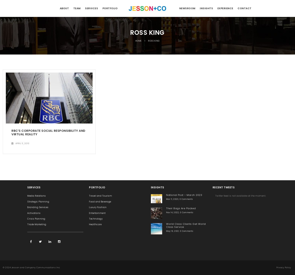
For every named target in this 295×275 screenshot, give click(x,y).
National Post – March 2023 (184, 195)
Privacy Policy (283, 267)
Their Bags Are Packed (181, 208)
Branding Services (38, 207)
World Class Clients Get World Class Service (186, 225)
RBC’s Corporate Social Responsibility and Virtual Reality (48, 132)
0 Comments (186, 199)
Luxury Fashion (97, 207)
